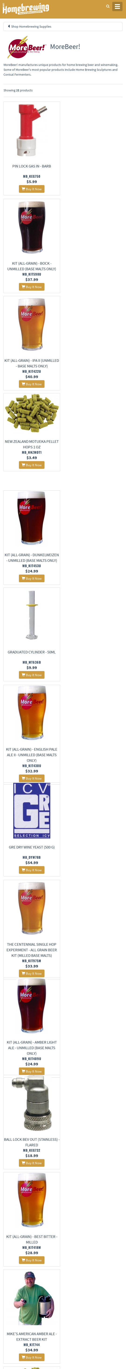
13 (109, 1190)
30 (35, 1206)
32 (53, 1206)
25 (107, 1198)
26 (117, 1198)
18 (44, 1198)
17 (35, 1198)
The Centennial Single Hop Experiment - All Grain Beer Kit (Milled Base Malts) (31, 569)
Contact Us (73, 1262)
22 (80, 1198)
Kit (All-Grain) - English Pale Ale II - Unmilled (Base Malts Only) (31, 465)
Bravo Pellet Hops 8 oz (94, 747)
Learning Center (77, 1290)
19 (53, 1198)
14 (8, 1198)
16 (26, 1198)
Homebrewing (32, 8)
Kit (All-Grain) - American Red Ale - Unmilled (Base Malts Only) (31, 965)
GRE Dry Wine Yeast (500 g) (94, 459)
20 (62, 1198)
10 (82, 1185)
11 (91, 1185)
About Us (76, 1250)
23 (89, 1198)
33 (62, 1210)
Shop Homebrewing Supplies (31, 26)
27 (8, 1206)
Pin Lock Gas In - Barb (31, 166)
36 (89, 1210)
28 (17, 1206)
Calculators (74, 1302)
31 (44, 1206)
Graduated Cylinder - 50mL (95, 361)
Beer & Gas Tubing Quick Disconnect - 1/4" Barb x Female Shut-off (32, 1148)
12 (100, 1185)
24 (98, 1198)
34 (71, 1210)
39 (117, 1214)
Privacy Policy (12, 1262)
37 (98, 1210)
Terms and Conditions (17, 1268)
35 (80, 1210)
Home (8, 1250)
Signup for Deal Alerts (63, 1332)
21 (71, 1198)
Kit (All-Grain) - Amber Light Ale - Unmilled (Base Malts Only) (94, 569)
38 (107, 1210)
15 (17, 1198)
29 (26, 1206)
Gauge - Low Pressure (95, 862)
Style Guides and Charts (81, 1296)
